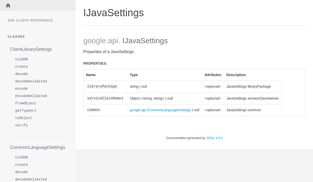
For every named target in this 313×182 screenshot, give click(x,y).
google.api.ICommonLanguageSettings (160, 110)
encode (21, 88)
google (94, 40)
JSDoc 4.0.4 (214, 138)
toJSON (21, 59)
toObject (23, 118)
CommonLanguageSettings (37, 147)
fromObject (25, 103)
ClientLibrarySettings (31, 49)
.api (112, 40)
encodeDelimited (31, 96)
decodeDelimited (31, 81)
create (21, 66)
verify (21, 125)
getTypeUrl (25, 110)
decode (21, 74)
